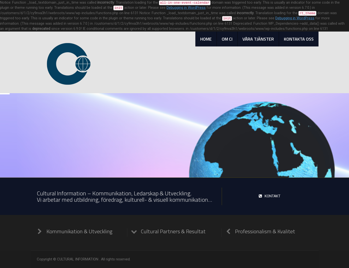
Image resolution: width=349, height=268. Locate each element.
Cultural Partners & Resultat (173, 231)
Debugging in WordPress (186, 7)
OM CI (227, 39)
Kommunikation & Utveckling (79, 231)
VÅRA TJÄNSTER (258, 39)
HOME (206, 39)
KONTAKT (269, 196)
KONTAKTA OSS (299, 39)
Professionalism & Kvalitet (265, 231)
